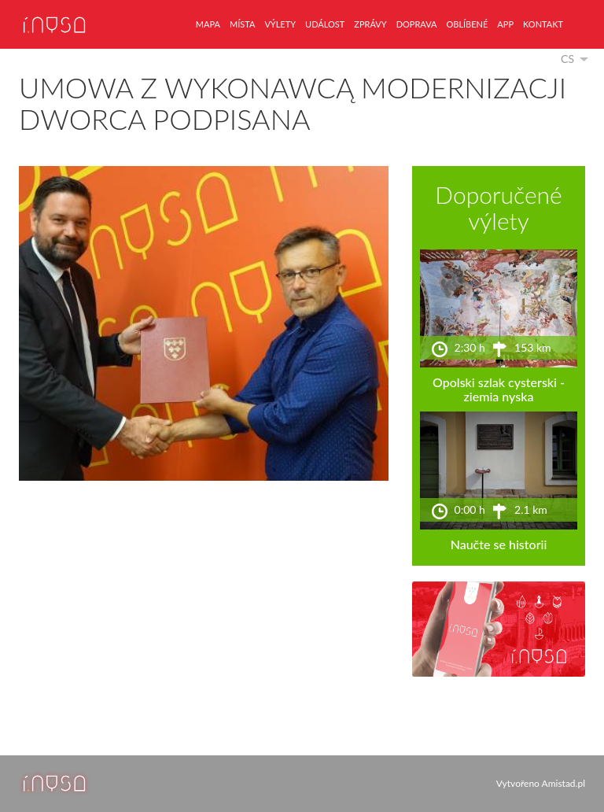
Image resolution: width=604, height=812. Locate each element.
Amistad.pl (563, 783)
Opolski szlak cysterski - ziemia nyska (499, 389)
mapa (208, 24)
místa (242, 24)
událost (324, 24)
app (505, 24)
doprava (416, 24)
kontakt (543, 24)
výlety (280, 24)
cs (567, 58)
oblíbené (467, 24)
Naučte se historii (499, 544)
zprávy (370, 24)
